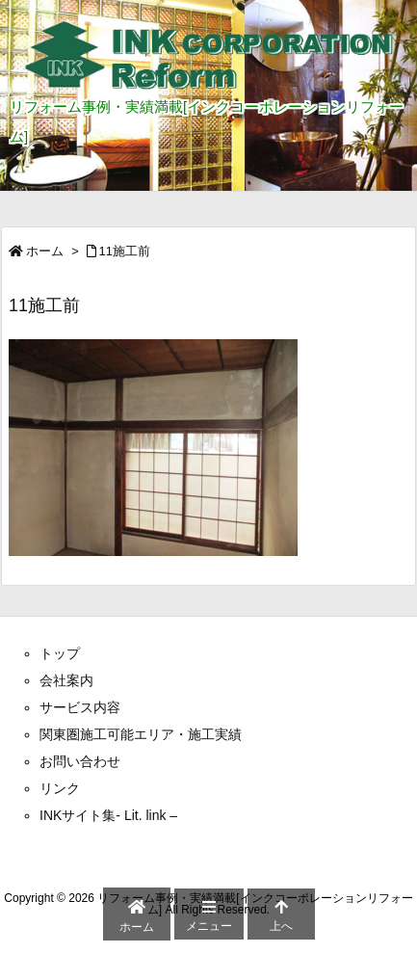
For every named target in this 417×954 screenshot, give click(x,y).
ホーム (45, 251)
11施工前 (124, 251)
